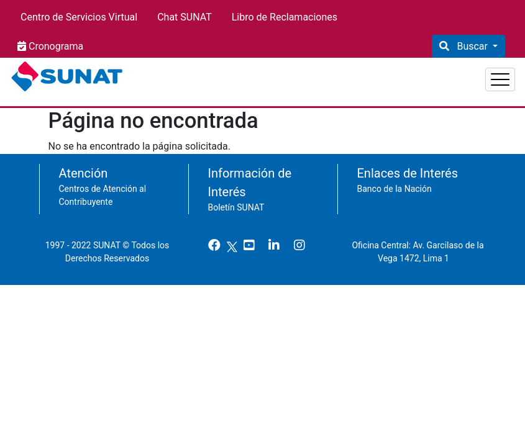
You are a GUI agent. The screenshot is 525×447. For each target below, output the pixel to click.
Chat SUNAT (184, 17)
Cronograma (54, 46)
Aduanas (483, 75)
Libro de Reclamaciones (284, 17)
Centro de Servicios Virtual (79, 17)
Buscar (472, 46)
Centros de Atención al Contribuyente (103, 189)
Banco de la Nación (394, 182)
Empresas (417, 75)
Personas (349, 75)
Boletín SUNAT (236, 201)
